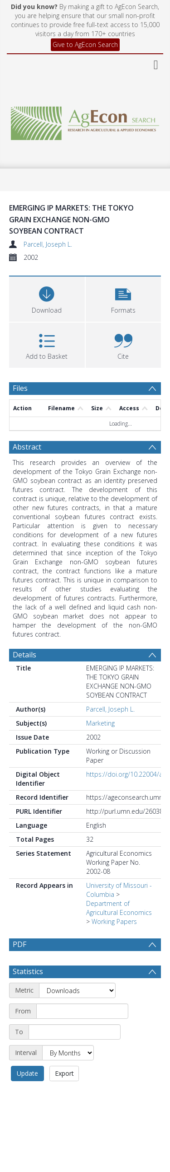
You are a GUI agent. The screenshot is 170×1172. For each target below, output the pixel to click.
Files (20, 388)
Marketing (100, 723)
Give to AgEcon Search (85, 44)
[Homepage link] (85, 120)
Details (24, 655)
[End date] (75, 1053)
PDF (19, 944)
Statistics (28, 993)
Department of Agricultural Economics (119, 908)
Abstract (27, 447)
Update (27, 1095)
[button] (123, 298)
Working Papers (114, 921)
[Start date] (82, 1033)
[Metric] (77, 1012)
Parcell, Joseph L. (48, 244)
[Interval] (68, 1074)
